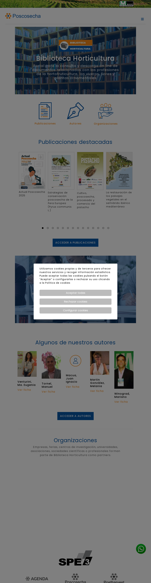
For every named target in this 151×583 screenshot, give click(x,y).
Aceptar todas (75, 293)
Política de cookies (57, 283)
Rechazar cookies (75, 302)
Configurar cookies (75, 310)
